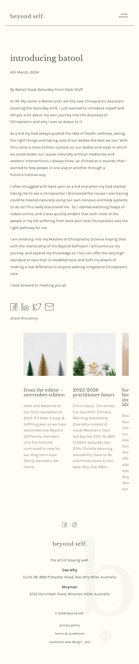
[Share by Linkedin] (25, 308)
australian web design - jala (69, 642)
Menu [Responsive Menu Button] (122, 15)
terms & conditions (69, 634)
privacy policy (69, 625)
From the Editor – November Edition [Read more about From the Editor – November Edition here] (44, 393)
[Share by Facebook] (14, 308)
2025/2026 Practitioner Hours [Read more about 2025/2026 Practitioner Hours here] (93, 393)
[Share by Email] (49, 308)
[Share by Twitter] (37, 308)
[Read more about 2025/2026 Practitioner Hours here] (94, 354)
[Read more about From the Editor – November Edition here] (45, 354)
